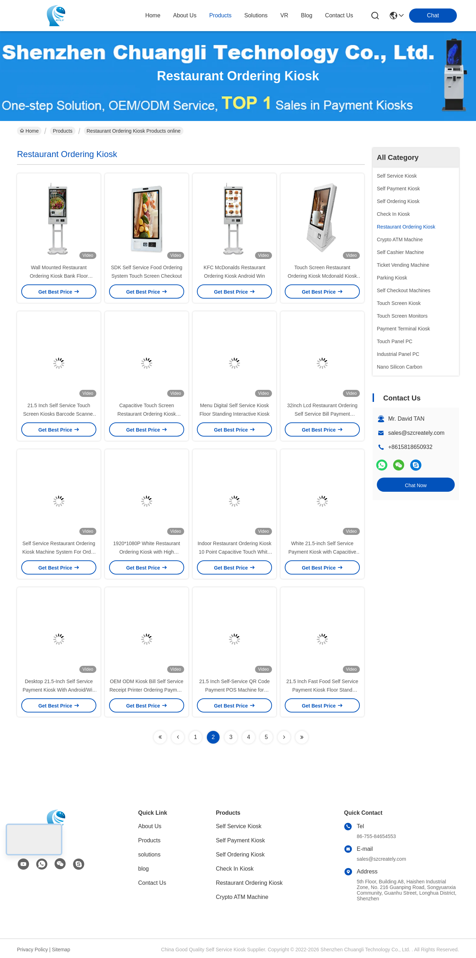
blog (306, 15)
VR (284, 15)
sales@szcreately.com (416, 433)
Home (152, 15)
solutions (256, 15)
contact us (339, 15)
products (220, 15)
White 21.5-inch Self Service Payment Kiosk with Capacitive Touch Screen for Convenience (322, 552)
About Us (150, 826)
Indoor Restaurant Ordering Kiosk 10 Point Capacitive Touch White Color (235, 552)
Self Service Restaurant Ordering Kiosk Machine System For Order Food (58, 552)
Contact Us (152, 883)
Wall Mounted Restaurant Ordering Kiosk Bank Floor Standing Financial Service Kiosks (59, 276)
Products (62, 131)
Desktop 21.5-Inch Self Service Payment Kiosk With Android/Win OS (59, 690)
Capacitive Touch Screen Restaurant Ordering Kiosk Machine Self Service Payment (147, 414)
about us (185, 15)
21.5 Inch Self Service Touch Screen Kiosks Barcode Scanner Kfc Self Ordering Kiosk (59, 414)
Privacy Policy (32, 949)
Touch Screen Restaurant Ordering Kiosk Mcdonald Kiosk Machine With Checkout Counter (322, 276)
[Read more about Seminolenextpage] (160, 737)
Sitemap (61, 949)
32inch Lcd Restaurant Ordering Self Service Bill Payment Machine (322, 414)
